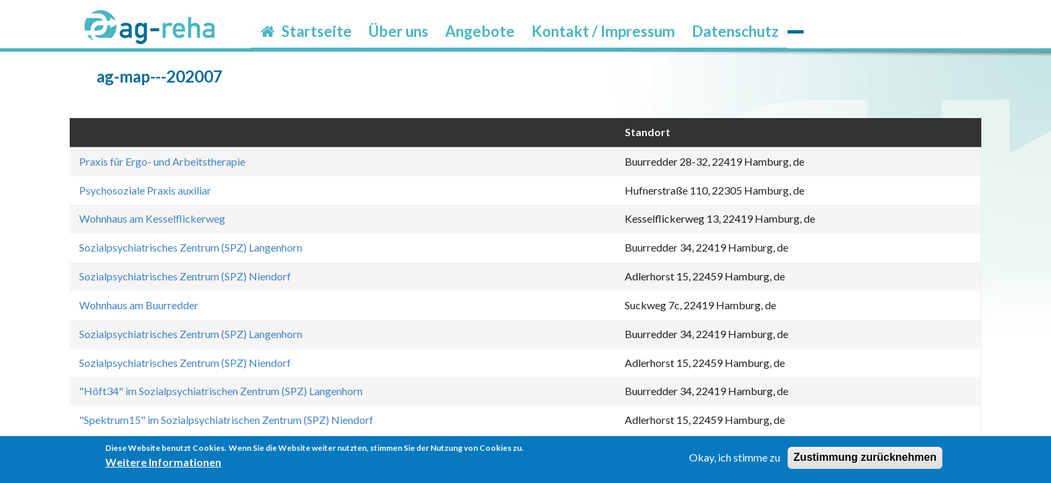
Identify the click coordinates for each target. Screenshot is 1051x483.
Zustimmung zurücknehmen (865, 462)
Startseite (305, 31)
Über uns (398, 31)
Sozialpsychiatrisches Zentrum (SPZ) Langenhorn (190, 247)
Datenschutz (735, 31)
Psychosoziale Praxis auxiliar (145, 190)
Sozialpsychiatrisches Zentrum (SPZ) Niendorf (185, 276)
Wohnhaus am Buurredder (138, 305)
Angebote (480, 31)
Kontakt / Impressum (603, 31)
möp (796, 22)
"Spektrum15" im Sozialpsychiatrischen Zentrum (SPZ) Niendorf (226, 419)
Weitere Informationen (163, 466)
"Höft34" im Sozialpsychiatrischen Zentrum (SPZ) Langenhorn (221, 390)
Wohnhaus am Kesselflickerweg (152, 218)
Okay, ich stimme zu (734, 461)
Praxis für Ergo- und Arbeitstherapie (162, 161)
